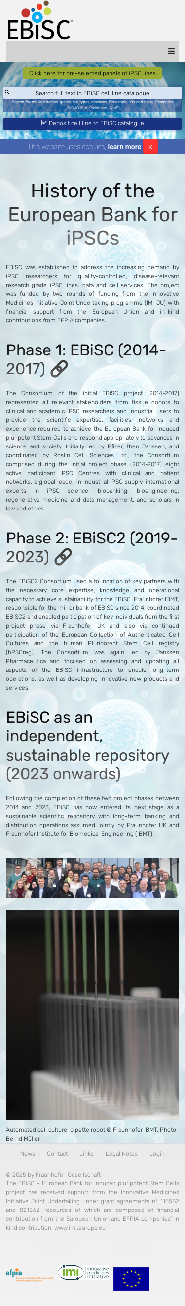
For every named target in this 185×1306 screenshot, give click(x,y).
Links (86, 1153)
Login (157, 1153)
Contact (57, 1153)
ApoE (113, 108)
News (27, 1153)
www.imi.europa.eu (80, 1227)
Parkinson (98, 108)
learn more (125, 147)
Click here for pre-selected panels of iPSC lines (92, 73)
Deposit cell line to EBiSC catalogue (92, 123)
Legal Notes (122, 1153)
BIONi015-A (77, 108)
